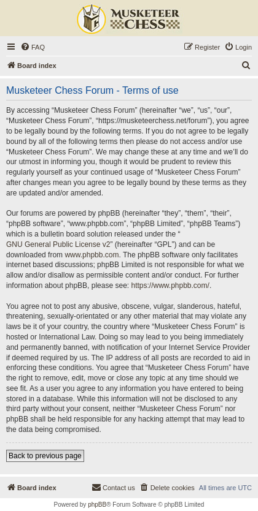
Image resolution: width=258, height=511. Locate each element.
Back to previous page (45, 456)
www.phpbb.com (91, 255)
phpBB (97, 504)
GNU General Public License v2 (58, 244)
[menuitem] (32, 47)
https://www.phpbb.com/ (170, 285)
